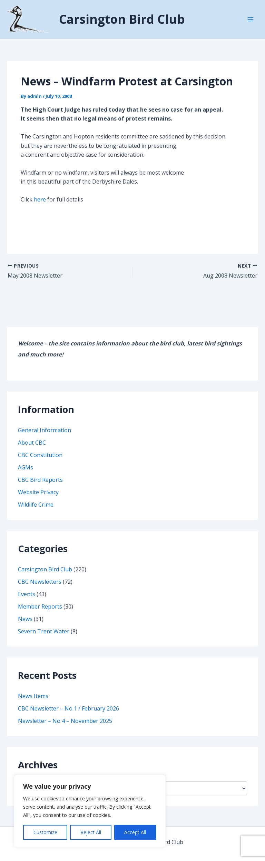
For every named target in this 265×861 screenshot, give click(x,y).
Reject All (90, 832)
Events (26, 600)
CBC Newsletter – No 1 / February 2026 (68, 714)
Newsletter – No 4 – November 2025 (65, 727)
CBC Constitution (40, 461)
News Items (33, 702)
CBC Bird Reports (40, 486)
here (40, 206)
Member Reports (40, 612)
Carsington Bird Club (135, 22)
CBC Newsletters (39, 588)
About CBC (32, 449)
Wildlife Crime (35, 511)
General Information (44, 436)
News (25, 625)
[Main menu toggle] (250, 22)
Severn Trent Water (43, 637)
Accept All (135, 832)
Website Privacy (38, 498)
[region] (90, 811)
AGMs (25, 473)
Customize (45, 832)
